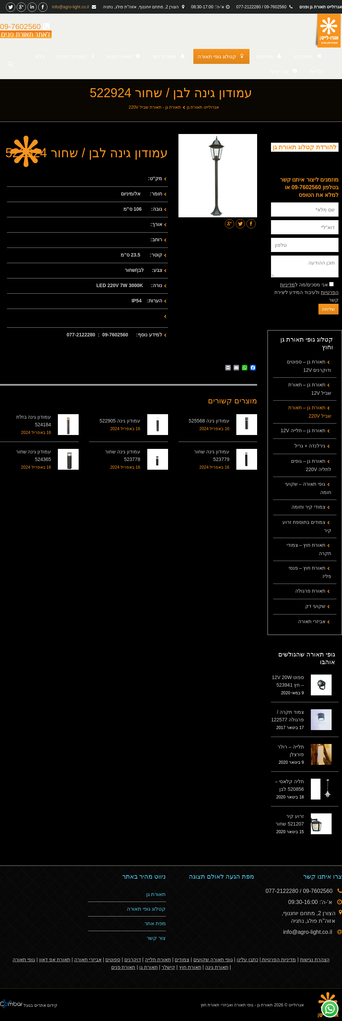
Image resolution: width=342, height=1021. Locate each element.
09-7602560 (25, 26)
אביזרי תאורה (311, 621)
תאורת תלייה (158, 959)
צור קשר (156, 938)
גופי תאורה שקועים (213, 959)
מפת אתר (155, 923)
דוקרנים (132, 959)
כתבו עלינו (247, 959)
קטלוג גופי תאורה (146, 909)
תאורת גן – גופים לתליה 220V (311, 465)
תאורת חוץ (190, 967)
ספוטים (112, 959)
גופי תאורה (23, 959)
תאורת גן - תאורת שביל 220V (155, 107)
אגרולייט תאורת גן (203, 107)
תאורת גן (156, 894)
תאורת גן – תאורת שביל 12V (309, 389)
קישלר (168, 967)
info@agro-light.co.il (71, 7)
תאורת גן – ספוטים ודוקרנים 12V (309, 366)
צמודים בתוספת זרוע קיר (306, 526)
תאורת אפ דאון (54, 959)
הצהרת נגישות (315, 959)
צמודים (182, 959)
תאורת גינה (216, 967)
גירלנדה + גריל (310, 446)
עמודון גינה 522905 (119, 421)
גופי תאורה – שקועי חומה (308, 488)
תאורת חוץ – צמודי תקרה (309, 549)
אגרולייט (296, 1005)
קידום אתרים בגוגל (40, 1005)
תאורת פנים (123, 967)
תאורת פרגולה (310, 591)
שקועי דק (315, 606)
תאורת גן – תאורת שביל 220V (309, 412)
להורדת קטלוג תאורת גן (304, 147)
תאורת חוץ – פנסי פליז (310, 572)
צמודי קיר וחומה (308, 507)
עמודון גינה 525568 (209, 421)
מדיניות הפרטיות (278, 959)
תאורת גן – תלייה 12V (303, 430)
